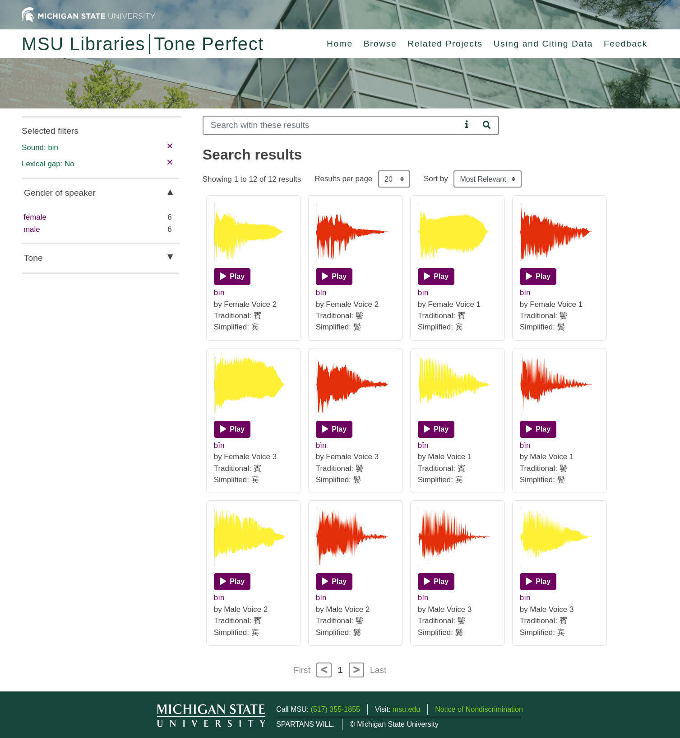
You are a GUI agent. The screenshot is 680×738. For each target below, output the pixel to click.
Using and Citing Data (543, 43)
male (31, 229)
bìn (321, 292)
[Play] (232, 276)
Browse (380, 43)
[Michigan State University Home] (88, 14)
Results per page (343, 178)
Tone (33, 258)
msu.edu (406, 709)
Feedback (626, 43)
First (302, 670)
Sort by (436, 178)
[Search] (332, 125)
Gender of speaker (60, 192)
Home (340, 43)
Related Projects (444, 43)
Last (378, 670)
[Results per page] (394, 179)
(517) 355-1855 (335, 709)
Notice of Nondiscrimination (479, 709)
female (34, 217)
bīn (219, 292)
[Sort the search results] (487, 179)
